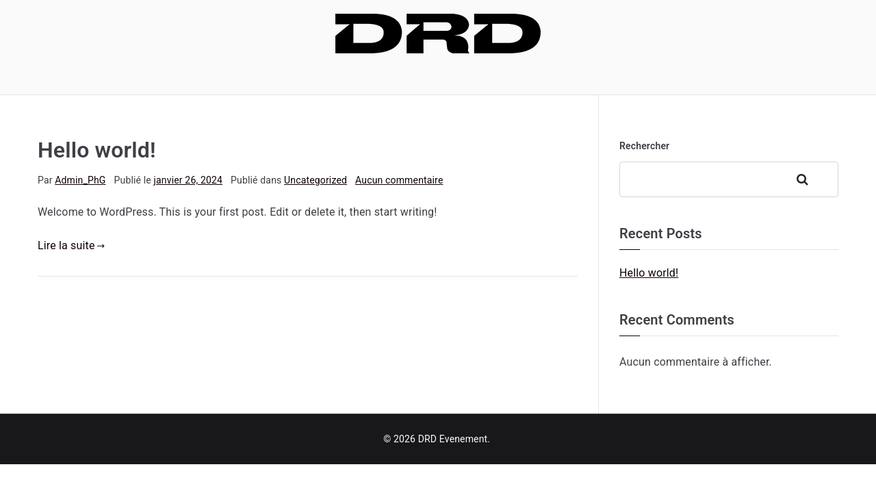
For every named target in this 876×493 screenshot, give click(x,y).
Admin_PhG (80, 180)
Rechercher (644, 145)
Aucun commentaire (399, 180)
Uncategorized (315, 180)
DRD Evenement (453, 438)
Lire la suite (71, 245)
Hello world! (97, 150)
